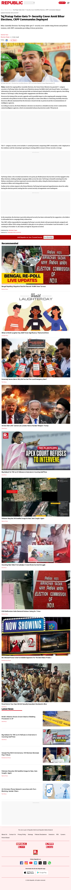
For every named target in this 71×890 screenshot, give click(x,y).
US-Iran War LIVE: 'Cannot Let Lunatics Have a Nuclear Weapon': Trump (25, 426)
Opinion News (5, 521)
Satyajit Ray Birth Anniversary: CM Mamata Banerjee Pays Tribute (20, 754)
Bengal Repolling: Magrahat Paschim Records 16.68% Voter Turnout (24, 286)
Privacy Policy (22, 835)
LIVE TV (62, 3)
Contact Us (12, 835)
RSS (57, 835)
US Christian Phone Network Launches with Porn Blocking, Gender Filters (19, 790)
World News (4, 428)
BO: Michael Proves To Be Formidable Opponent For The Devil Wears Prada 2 (26, 658)
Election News (5, 37)
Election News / (9, 9)
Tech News (4, 382)
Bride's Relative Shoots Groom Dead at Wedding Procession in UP (18, 718)
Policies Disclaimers (41, 835)
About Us (4, 835)
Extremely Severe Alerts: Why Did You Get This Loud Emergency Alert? (24, 379)
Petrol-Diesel (5, 838)
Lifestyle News (5, 335)
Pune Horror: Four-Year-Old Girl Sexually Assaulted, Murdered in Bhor (24, 704)
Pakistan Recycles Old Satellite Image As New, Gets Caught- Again (23, 518)
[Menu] (67, 3)
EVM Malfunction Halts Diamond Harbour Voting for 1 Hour (21, 611)
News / (2, 9)
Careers (63, 835)
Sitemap (30, 835)
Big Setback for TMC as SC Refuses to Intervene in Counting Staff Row (24, 472)
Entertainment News (6, 660)
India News (4, 474)
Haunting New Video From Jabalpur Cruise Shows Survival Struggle (23, 565)
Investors (51, 835)
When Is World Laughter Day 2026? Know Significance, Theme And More (25, 333)
